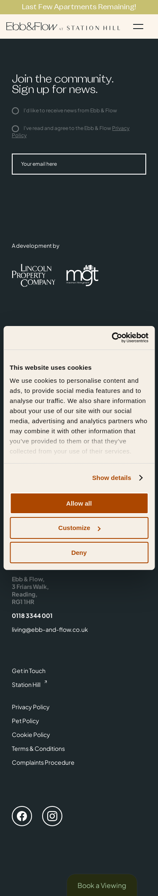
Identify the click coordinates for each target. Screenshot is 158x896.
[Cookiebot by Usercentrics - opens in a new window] (112, 337)
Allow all (79, 502)
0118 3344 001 (32, 615)
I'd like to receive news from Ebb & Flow (64, 110)
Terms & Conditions (38, 748)
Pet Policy (25, 720)
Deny (79, 552)
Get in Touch (29, 670)
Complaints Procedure (43, 762)
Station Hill (26, 684)
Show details (111, 477)
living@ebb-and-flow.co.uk (50, 629)
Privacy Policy (31, 706)
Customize (79, 527)
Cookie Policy (31, 734)
